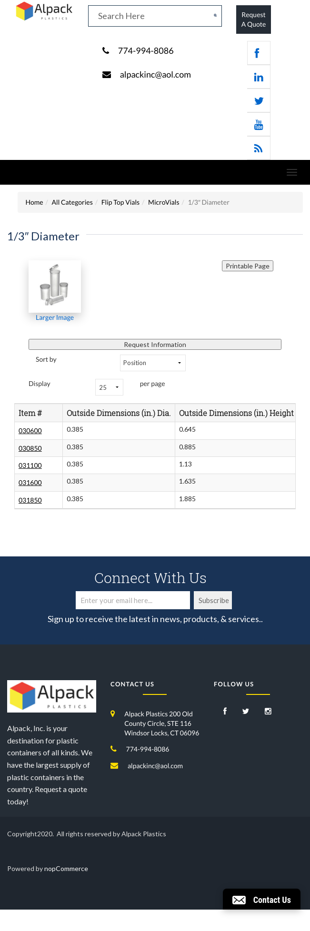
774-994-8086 (146, 50)
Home (34, 202)
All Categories (72, 202)
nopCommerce (66, 868)
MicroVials (163, 202)
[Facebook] (225, 712)
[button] (261, 899)
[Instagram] (268, 712)
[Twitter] (246, 712)
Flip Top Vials (120, 202)
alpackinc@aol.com (155, 74)
